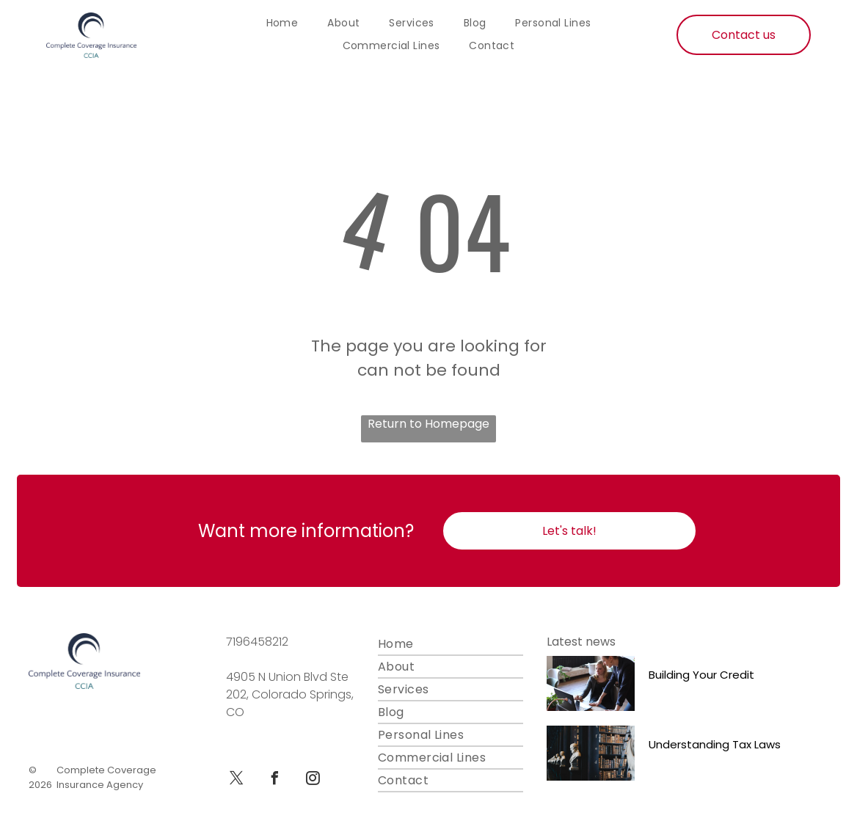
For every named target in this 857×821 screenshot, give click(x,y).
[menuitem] (282, 23)
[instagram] (312, 780)
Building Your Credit (701, 674)
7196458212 (257, 641)
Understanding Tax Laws (715, 744)
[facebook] (274, 780)
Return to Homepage (428, 423)
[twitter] (236, 780)
